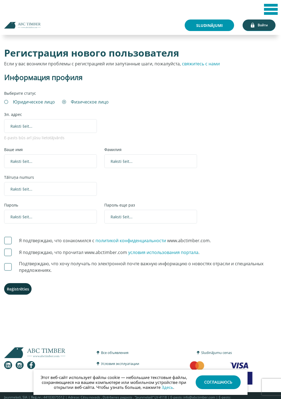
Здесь (167, 387)
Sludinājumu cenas (216, 352)
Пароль (11, 205)
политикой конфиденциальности (130, 241)
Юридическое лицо (34, 102)
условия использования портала (163, 252)
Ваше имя (13, 149)
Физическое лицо (90, 102)
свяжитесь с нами (201, 64)
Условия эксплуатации (120, 363)
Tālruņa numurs (19, 177)
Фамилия (113, 149)
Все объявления (114, 352)
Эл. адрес (13, 114)
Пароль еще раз (119, 205)
